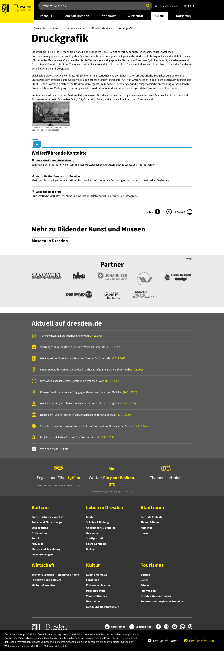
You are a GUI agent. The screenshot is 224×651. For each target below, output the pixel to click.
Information (148, 590)
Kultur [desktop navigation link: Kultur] (159, 16)
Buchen (145, 574)
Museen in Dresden (102, 28)
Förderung (92, 580)
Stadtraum (152, 507)
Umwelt (146, 533)
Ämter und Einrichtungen (47, 522)
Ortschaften (39, 533)
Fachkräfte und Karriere (46, 580)
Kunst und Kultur (76, 28)
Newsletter (93, 601)
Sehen (144, 580)
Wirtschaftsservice (43, 585)
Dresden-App (144, 626)
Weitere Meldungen (54, 449)
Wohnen (91, 549)
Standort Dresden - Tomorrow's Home (55, 574)
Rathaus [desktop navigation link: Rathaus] (46, 16)
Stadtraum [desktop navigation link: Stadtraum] (108, 16)
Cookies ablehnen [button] (165, 640)
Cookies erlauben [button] (201, 640)
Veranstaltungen (96, 596)
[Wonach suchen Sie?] (90, 6)
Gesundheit (93, 533)
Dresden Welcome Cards (156, 596)
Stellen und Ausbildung (46, 549)
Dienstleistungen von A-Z (47, 517)
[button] (188, 5)
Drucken (180, 212)
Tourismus (152, 565)
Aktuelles (37, 544)
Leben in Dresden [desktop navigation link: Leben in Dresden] (76, 16)
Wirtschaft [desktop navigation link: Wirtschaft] (135, 16)
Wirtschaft (43, 565)
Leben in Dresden (104, 507)
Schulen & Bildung (97, 522)
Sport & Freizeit (96, 544)
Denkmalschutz (95, 590)
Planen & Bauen (150, 522)
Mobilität (146, 527)
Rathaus (41, 507)
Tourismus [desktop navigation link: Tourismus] (183, 16)
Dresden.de (39, 28)
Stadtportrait (94, 538)
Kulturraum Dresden (98, 585)
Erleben (145, 585)
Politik (36, 538)
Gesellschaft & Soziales (100, 527)
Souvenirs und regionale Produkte (162, 601)
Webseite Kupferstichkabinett (55, 160)
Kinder (90, 517)
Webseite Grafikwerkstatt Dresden (58, 176)
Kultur (56, 28)
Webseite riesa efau (48, 191)
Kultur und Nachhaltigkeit (102, 607)
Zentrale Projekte (152, 517)
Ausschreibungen (42, 554)
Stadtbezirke (40, 527)
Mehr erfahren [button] (62, 646)
